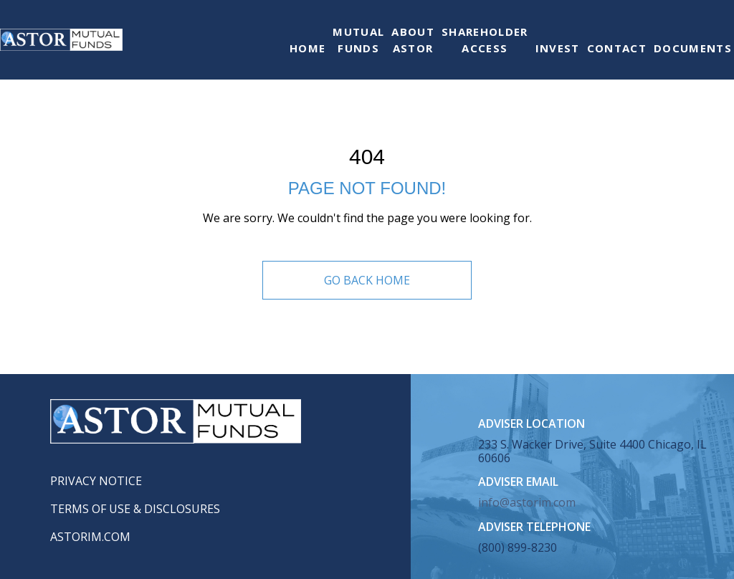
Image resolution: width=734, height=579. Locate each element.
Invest (557, 48)
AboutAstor (412, 39)
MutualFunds (358, 39)
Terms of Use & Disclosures (135, 509)
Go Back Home (367, 280)
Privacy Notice (96, 481)
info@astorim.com (527, 502)
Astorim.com (90, 537)
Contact (617, 48)
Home (307, 48)
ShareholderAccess (485, 39)
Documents (693, 48)
